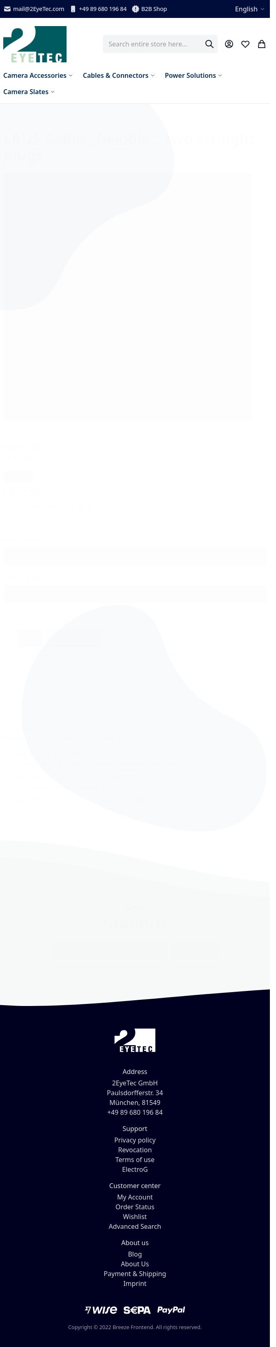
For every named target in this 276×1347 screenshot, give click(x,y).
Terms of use (134, 1159)
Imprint (135, 1283)
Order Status (135, 1206)
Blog (135, 1254)
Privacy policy (135, 1140)
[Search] (209, 44)
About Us (135, 1263)
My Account (135, 1197)
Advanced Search (135, 1226)
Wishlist (135, 1216)
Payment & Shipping (135, 1273)
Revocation (135, 1149)
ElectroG (135, 1169)
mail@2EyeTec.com (33, 9)
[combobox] (160, 44)
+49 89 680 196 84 (98, 9)
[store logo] (35, 44)
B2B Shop (149, 9)
